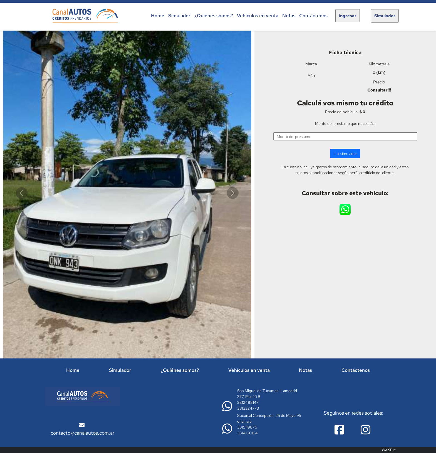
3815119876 (247, 427)
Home (157, 16)
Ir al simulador (345, 153)
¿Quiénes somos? (213, 16)
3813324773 (248, 408)
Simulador (179, 16)
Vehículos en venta (257, 16)
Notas (288, 16)
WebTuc (389, 449)
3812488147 (248, 402)
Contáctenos (313, 16)
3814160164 (247, 432)
